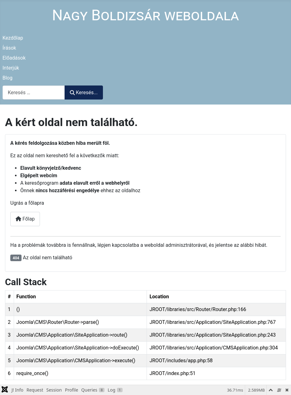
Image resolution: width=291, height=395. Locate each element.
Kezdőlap (12, 38)
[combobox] (33, 92)
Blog (7, 78)
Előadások (14, 58)
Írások (9, 48)
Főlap (25, 219)
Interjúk (10, 68)
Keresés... (84, 92)
